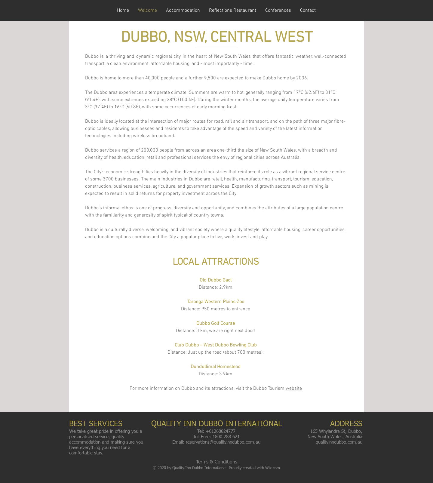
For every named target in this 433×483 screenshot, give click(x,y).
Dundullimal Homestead (216, 367)
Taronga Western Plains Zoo (215, 302)
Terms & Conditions (216, 462)
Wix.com (272, 468)
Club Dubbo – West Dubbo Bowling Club (216, 345)
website (294, 389)
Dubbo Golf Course (215, 324)
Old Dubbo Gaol (216, 280)
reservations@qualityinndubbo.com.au (223, 442)
